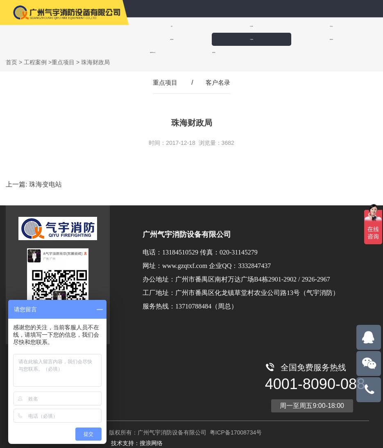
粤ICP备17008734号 (235, 432)
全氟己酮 (305, 26)
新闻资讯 (155, 39)
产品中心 (255, 26)
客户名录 (219, 82)
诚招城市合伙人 (206, 39)
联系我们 (258, 39)
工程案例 (355, 26)
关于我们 (205, 26)
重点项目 (63, 62)
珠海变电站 (45, 183)
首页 (154, 26)
